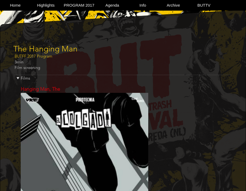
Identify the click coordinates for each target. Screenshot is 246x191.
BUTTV (203, 5)
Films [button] (25, 79)
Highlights (46, 5)
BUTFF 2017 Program (33, 57)
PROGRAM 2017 (79, 5)
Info (142, 5)
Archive (173, 5)
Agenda (112, 5)
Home (15, 5)
